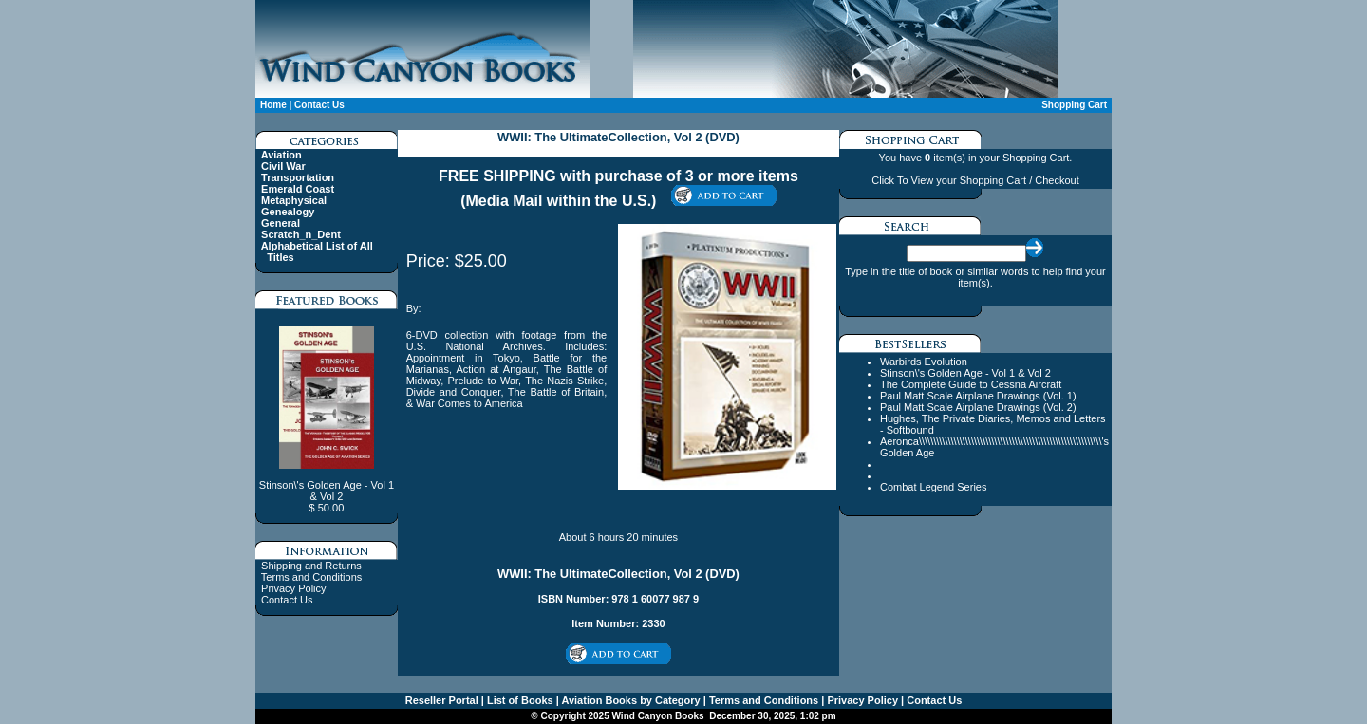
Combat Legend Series (933, 486)
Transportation (297, 177)
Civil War (283, 166)
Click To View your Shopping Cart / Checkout (974, 180)
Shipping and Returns (311, 565)
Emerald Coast (297, 189)
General (280, 223)
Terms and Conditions (311, 577)
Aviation (281, 154)
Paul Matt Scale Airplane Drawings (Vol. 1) (978, 395)
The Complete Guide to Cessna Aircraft (970, 384)
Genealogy (287, 211)
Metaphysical (294, 200)
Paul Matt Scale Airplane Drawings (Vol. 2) (978, 407)
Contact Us (319, 105)
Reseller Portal (441, 700)
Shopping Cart (1074, 105)
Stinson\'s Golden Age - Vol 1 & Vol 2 (965, 373)
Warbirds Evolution (923, 361)
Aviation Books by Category (630, 700)
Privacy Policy (293, 588)
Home (273, 105)
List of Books (518, 700)
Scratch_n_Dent (301, 234)
